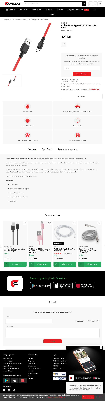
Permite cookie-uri (88, 397)
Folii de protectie (8, 361)
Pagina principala (7, 19)
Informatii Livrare (33, 373)
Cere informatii (81, 96)
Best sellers (24, 9)
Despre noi (31, 361)
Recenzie (10, 326)
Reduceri (49, 9)
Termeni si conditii (58, 358)
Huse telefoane (8, 358)
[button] (91, 4)
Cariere (30, 378)
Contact (30, 358)
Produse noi (36, 9)
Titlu (8, 317)
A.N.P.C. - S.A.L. (58, 368)
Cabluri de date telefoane (19, 19)
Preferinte (98, 397)
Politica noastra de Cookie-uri (56, 397)
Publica (53, 341)
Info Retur (31, 371)
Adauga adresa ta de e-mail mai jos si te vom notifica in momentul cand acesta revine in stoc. (82, 62)
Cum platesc (32, 366)
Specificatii (47, 149)
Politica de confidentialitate (61, 361)
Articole (52, 14)
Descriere (32, 149)
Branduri (60, 9)
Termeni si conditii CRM (60, 363)
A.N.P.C (55, 366)
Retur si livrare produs (67, 149)
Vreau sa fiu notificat (81, 74)
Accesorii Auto (7, 371)
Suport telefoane (8, 366)
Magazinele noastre (77, 9)
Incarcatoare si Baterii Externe (12, 363)
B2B (94, 9)
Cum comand (32, 363)
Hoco (64, 23)
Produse (12, 9)
